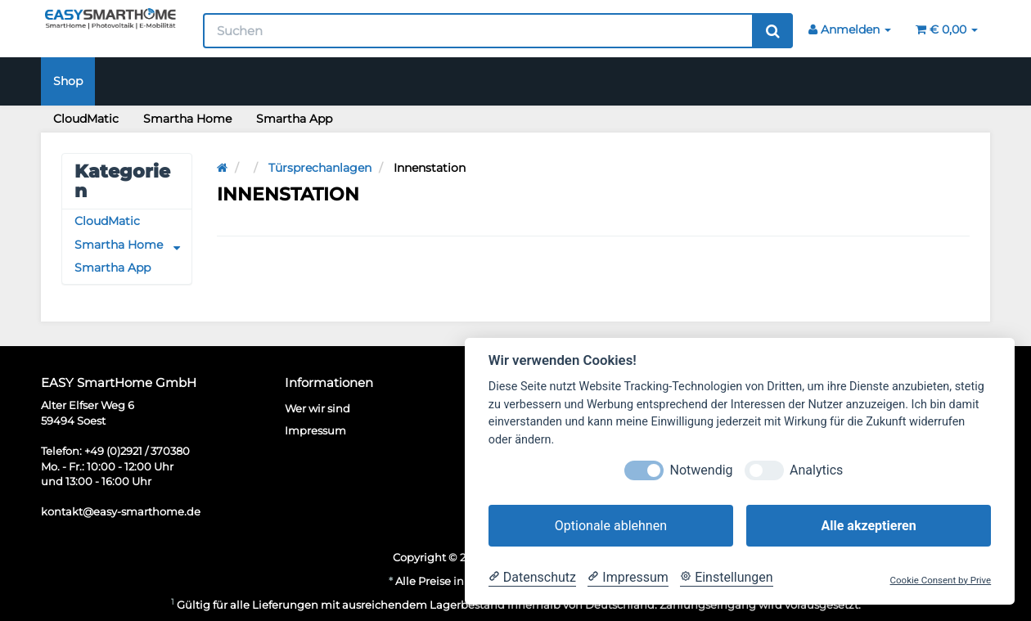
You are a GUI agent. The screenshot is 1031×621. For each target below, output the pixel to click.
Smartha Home (187, 118)
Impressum (315, 430)
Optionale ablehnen (611, 525)
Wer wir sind (317, 409)
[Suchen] (478, 30)
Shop (68, 81)
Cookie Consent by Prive (941, 580)
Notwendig (701, 470)
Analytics (816, 470)
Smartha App (294, 118)
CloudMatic (86, 118)
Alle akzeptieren (868, 525)
